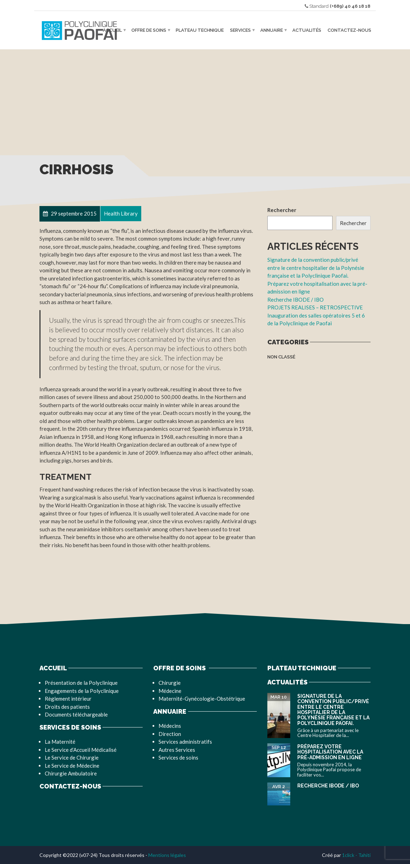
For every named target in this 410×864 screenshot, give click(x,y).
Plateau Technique (200, 30)
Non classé (281, 357)
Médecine (170, 691)
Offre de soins (148, 30)
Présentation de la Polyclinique (81, 682)
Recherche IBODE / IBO (295, 299)
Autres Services (177, 750)
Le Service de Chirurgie (72, 757)
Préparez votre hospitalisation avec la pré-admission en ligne (330, 752)
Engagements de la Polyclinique (82, 691)
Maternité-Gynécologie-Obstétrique (202, 698)
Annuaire (271, 30)
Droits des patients (67, 706)
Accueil (112, 30)
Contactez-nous (349, 30)
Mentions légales (167, 855)
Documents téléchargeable (76, 714)
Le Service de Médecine (72, 765)
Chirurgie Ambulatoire (71, 773)
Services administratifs (185, 741)
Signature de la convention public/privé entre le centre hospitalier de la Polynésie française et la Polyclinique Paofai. (315, 267)
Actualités (306, 30)
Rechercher (281, 210)
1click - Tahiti (356, 855)
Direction (170, 734)
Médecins (170, 726)
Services (240, 30)
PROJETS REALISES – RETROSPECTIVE (315, 307)
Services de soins (178, 757)
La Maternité (60, 741)
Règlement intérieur (68, 698)
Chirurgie (170, 682)
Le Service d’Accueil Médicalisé (81, 750)
